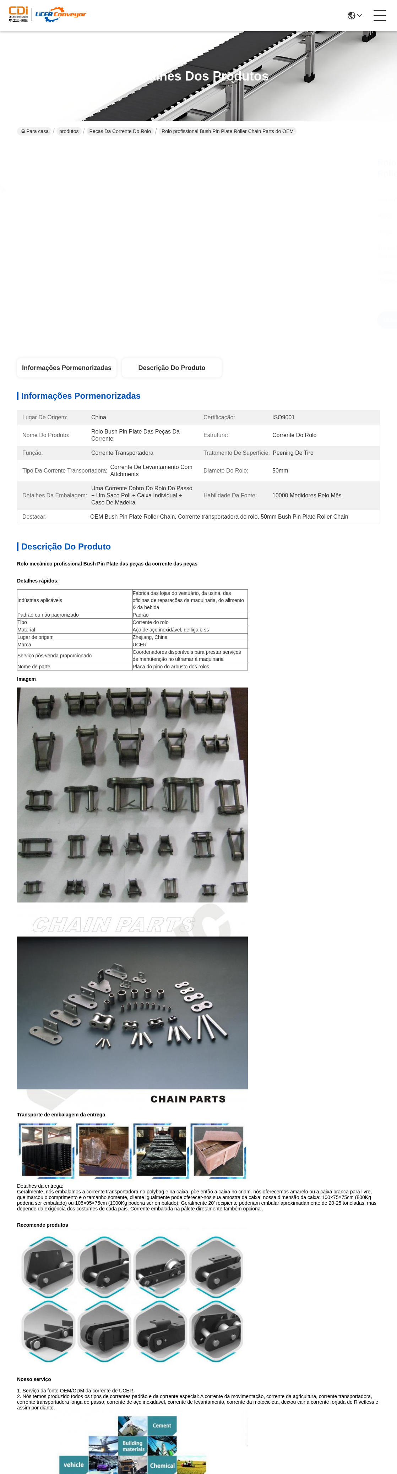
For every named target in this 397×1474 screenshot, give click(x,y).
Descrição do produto (171, 367)
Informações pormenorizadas (67, 367)
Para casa (35, 131)
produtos (68, 131)
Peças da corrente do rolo (120, 131)
